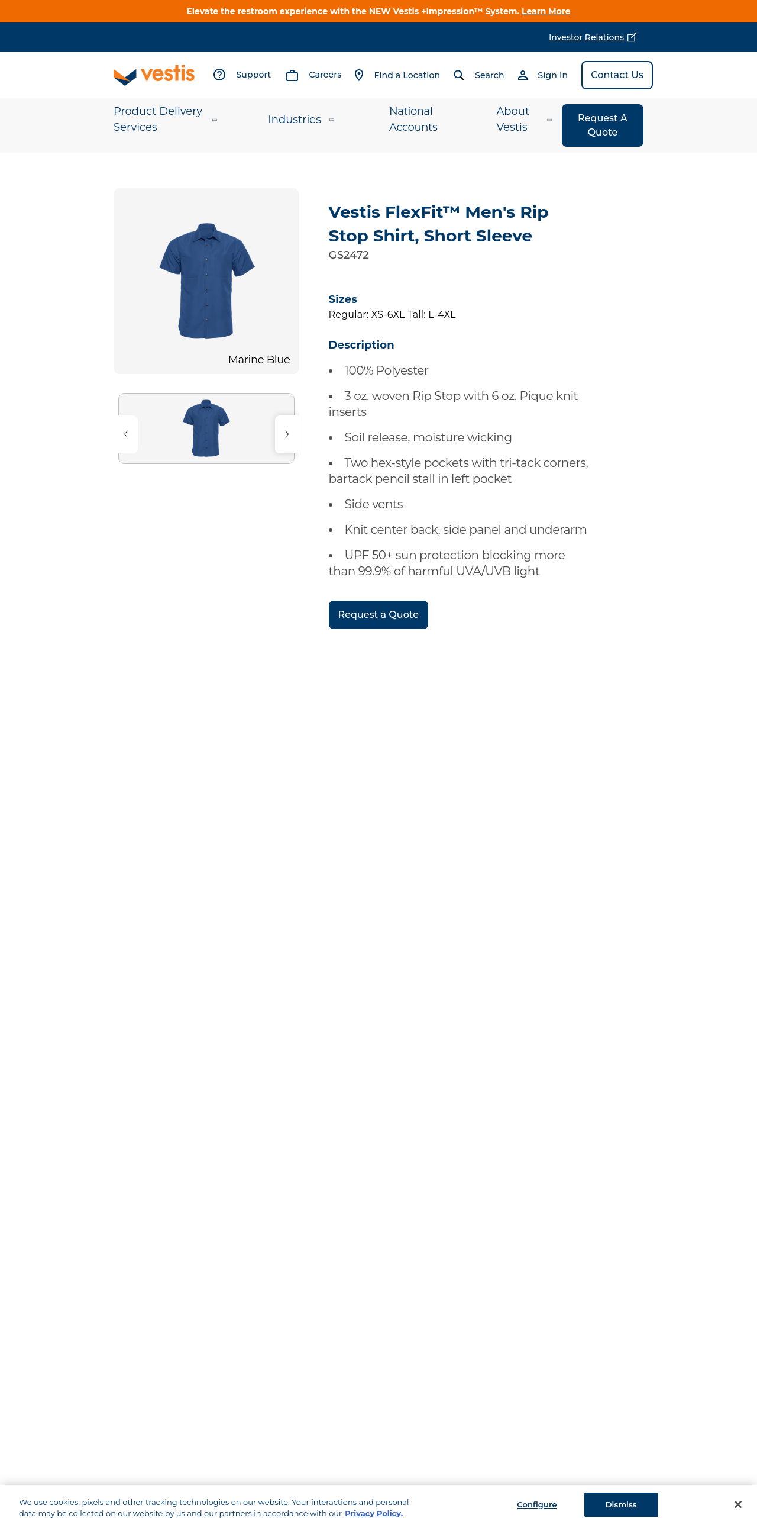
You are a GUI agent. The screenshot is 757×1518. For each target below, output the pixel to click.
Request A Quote (602, 125)
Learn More (546, 11)
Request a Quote (378, 614)
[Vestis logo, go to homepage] (154, 75)
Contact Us (617, 74)
